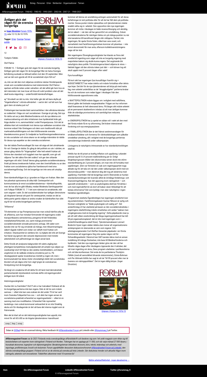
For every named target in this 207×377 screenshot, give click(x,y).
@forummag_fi (101, 330)
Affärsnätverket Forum (69, 330)
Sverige (20, 39)
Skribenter (57, 3)
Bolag (32, 3)
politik (7, 42)
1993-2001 (47, 12)
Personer (41, 3)
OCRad (17, 330)
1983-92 (37, 12)
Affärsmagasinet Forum (12, 12)
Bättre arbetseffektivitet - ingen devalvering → (109, 360)
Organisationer (69, 3)
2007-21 (66, 12)
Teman (81, 3)
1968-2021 (77, 12)
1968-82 (28, 12)
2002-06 (57, 12)
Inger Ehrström (13, 31)
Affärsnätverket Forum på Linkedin (106, 348)
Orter (49, 3)
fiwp (13, 323)
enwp (20, 323)
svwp (7, 323)
